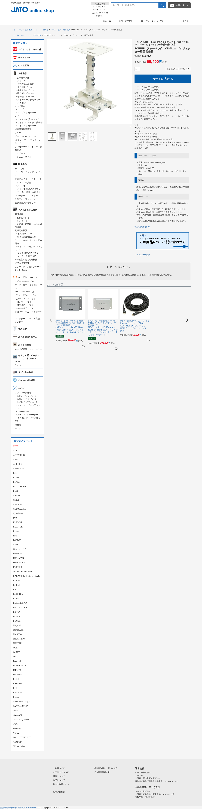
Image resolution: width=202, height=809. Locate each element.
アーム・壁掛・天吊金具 (60, 30)
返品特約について (142, 227)
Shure (15, 710)
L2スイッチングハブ (27, 396)
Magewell (17, 625)
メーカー (28, 35)
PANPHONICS (19, 666)
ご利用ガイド (59, 768)
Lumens (16, 616)
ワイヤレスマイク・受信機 (29, 122)
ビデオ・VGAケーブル (25, 295)
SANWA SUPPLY (21, 706)
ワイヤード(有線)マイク (28, 119)
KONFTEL (18, 594)
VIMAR (16, 733)
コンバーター (23, 221)
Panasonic (17, 661)
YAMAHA (17, 742)
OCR (15, 648)
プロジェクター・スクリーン (28, 179)
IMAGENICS (19, 563)
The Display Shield (21, 719)
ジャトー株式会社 (143, 772)
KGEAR (16, 585)
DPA (15, 518)
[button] (50, 320)
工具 (17, 421)
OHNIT (16, 652)
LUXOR (16, 621)
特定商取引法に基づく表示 (106, 768)
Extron (16, 531)
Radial (16, 679)
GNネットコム (20, 549)
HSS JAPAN (18, 558)
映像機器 (28, 30)
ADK (15, 451)
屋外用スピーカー (25, 87)
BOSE (16, 491)
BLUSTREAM (19, 486)
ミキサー (19, 133)
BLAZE (16, 482)
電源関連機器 (21, 230)
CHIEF (16, 500)
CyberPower (18, 513)
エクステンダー (24, 218)
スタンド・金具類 (41, 30)
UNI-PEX (17, 728)
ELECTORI (18, 527)
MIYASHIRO (19, 639)
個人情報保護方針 (102, 772)
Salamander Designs (21, 701)
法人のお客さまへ (61, 784)
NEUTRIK (17, 643)
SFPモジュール (24, 411)
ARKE (17, 361)
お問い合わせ (59, 792)
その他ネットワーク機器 (28, 418)
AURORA (17, 464)
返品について (59, 780)
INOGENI (17, 567)
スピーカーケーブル (24, 281)
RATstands (17, 684)
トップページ (17, 30)
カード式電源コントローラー (28, 349)
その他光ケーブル (25, 308)
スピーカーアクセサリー (28, 100)
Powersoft (17, 675)
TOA (15, 724)
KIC (15, 589)
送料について (59, 776)
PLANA (18, 365)
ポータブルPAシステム (25, 136)
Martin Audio (19, 630)
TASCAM (17, 715)
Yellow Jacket (19, 746)
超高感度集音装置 (23, 129)
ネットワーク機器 (23, 393)
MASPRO (17, 634)
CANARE (17, 495)
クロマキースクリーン (25, 199)
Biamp (16, 477)
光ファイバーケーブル (25, 299)
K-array (16, 580)
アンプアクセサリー (26, 113)
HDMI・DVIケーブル (24, 292)
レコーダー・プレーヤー (26, 195)
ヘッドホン (20, 153)
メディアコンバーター (27, 415)
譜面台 (18, 425)
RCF (15, 688)
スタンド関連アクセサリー (29, 189)
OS (14, 657)
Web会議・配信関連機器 (26, 260)
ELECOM (17, 522)
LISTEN (16, 612)
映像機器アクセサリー (25, 203)
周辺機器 (19, 214)
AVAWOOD (18, 468)
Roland (16, 697)
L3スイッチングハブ (27, 399)
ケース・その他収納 (26, 256)
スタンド (21, 186)
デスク (18, 428)
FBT (15, 536)
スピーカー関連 (22, 78)
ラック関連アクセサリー (28, 253)
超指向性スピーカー (26, 90)
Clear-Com (17, 504)
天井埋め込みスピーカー (28, 84)
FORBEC (37, 35)
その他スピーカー (25, 96)
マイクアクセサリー (26, 126)
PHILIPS (17, 670)
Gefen (15, 545)
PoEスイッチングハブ (27, 402)
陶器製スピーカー (25, 93)
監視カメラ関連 (22, 263)
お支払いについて (61, 772)
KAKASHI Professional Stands (26, 576)
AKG (15, 459)
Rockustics (17, 692)
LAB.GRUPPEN (20, 603)
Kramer (16, 598)
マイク (18, 116)
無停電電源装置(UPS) (27, 237)
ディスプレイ (21, 169)
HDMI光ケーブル (25, 305)
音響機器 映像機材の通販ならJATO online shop (20, 807)
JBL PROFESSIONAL (22, 571)
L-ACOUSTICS (20, 607)
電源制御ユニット (25, 234)
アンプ (20, 109)
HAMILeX (17, 554)
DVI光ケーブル (24, 302)
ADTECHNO (19, 455)
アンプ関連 (20, 106)
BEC (15, 473)
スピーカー (22, 81)
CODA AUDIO (19, 509)
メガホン (21, 103)
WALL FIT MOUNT (22, 737)
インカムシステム (23, 157)
